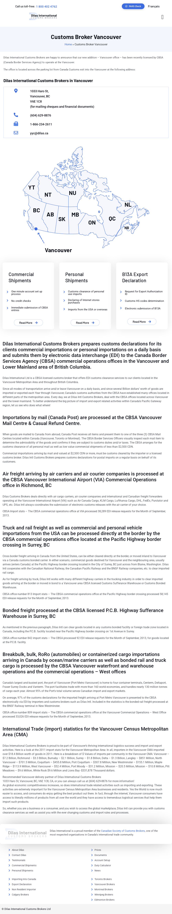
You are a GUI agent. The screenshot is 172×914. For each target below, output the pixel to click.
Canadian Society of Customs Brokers (123, 830)
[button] (162, 17)
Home (68, 44)
